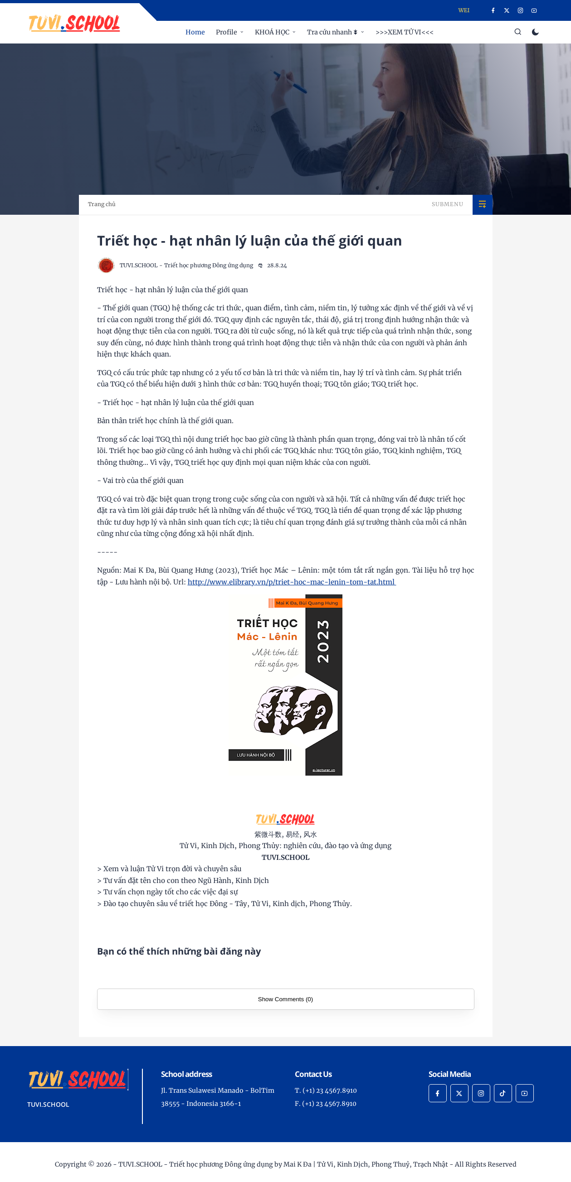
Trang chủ (102, 204)
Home (195, 32)
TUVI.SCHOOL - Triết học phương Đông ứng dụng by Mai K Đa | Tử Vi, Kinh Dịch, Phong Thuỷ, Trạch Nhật (283, 1164)
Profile (226, 32)
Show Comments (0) (285, 999)
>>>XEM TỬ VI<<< (405, 32)
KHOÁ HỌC (272, 32)
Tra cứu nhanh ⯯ (332, 32)
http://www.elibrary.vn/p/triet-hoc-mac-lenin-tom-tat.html (292, 582)
